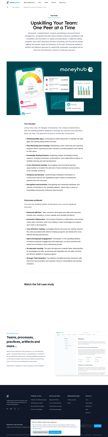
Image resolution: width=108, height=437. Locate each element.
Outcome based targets (55, 409)
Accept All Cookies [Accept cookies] (55, 432)
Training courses (71, 399)
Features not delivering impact (38, 399)
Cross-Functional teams (55, 403)
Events (69, 403)
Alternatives (89, 406)
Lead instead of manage (55, 406)
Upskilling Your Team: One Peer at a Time (35, 7)
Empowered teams (54, 399)
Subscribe (98, 426)
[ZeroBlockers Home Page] (13, 2)
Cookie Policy (88, 434)
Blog (87, 409)
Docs (40, 2)
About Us (88, 412)
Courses (54, 2)
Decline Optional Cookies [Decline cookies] (41, 432)
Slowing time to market (37, 403)
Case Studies (15, 7)
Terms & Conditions (96, 434)
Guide (47, 2)
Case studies (89, 403)
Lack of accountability (36, 409)
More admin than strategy (37, 406)
